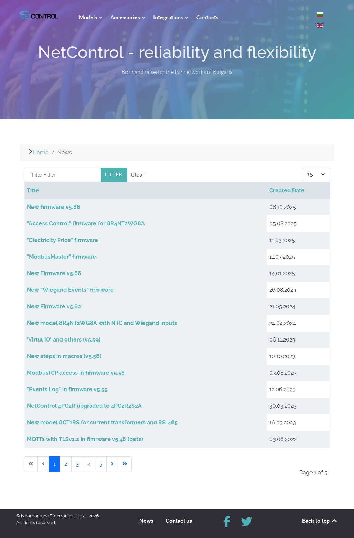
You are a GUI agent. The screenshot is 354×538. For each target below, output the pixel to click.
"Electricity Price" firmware (62, 240)
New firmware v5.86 (53, 207)
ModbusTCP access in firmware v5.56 (76, 372)
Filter (114, 174)
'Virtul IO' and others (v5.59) (63, 339)
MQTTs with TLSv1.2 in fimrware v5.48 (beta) (85, 439)
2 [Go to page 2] (65, 464)
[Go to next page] (112, 464)
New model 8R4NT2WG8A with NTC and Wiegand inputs (102, 323)
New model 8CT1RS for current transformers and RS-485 (102, 422)
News (146, 521)
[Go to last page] (125, 464)
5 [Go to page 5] (100, 464)
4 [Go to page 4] (89, 464)
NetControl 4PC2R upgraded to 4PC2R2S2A (84, 406)
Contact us (179, 521)
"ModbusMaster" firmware (61, 256)
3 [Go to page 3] (77, 464)
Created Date (287, 190)
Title (33, 190)
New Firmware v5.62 (54, 306)
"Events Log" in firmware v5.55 (67, 389)
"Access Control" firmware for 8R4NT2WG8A (86, 223)
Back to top (320, 521)
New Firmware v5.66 (54, 273)
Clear (138, 175)
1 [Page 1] (54, 464)
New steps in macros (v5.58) (64, 356)
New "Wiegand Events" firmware (70, 290)
